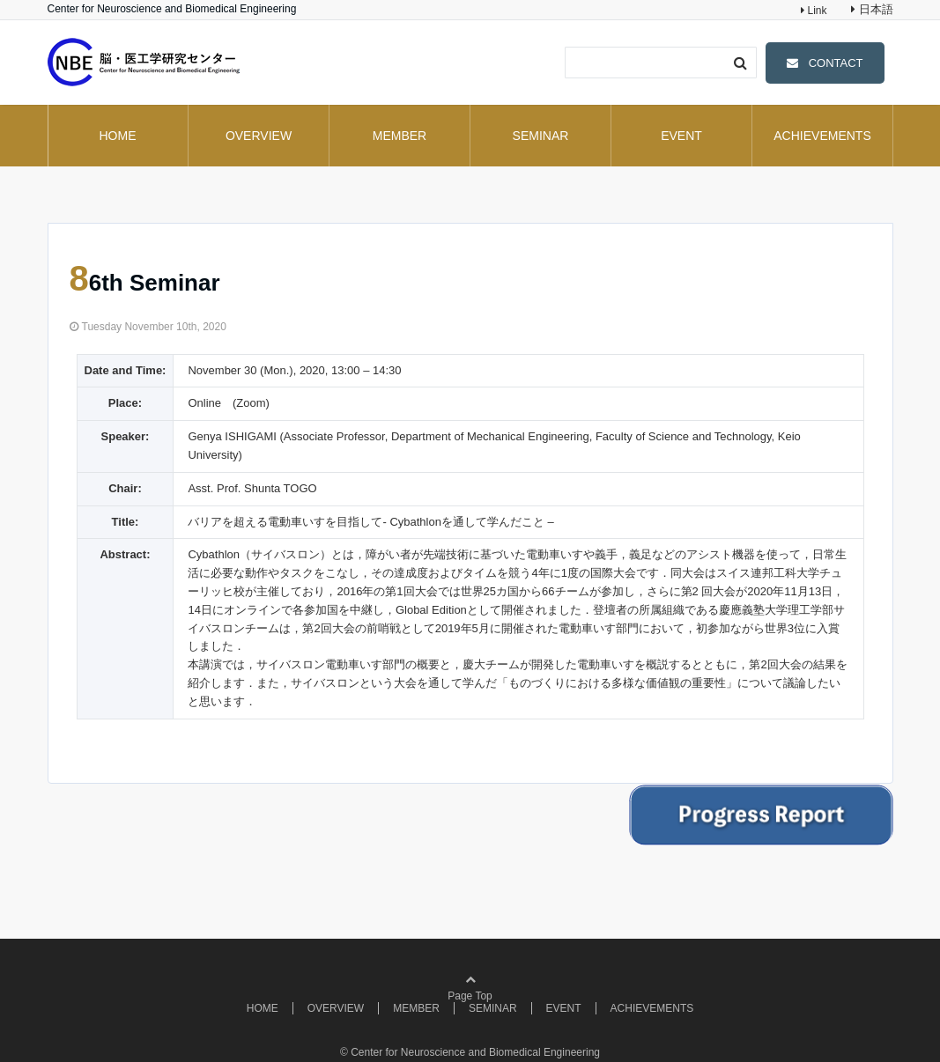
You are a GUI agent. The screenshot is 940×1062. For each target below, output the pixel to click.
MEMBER (399, 136)
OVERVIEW (259, 136)
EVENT (681, 136)
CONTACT (836, 63)
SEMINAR (541, 136)
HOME (118, 136)
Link (815, 10)
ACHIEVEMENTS (821, 136)
